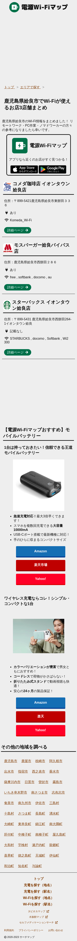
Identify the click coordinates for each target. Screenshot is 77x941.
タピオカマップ (38, 911)
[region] (38, 47)
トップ (39, 878)
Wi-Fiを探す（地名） (38, 898)
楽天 (40, 716)
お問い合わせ (55, 930)
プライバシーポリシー (31, 930)
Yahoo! (40, 579)
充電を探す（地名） (38, 885)
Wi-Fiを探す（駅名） (38, 904)
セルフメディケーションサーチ (38, 922)
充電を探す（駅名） (38, 891)
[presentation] (57, 485)
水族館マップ (38, 916)
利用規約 (9, 930)
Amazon (40, 551)
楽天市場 (40, 565)
